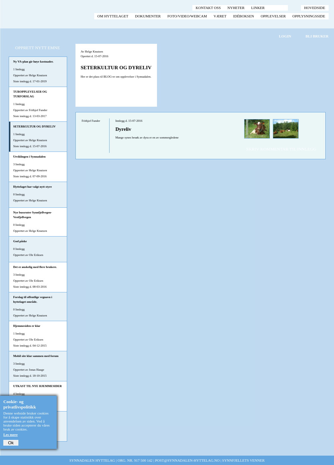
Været (220, 16)
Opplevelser (273, 16)
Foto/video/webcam (187, 16)
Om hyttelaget (113, 16)
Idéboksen (243, 16)
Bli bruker (317, 36)
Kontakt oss (208, 8)
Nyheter (235, 8)
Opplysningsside (309, 16)
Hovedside (314, 8)
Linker (258, 8)
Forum (277, 8)
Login (285, 36)
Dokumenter (148, 16)
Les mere (10, 435)
